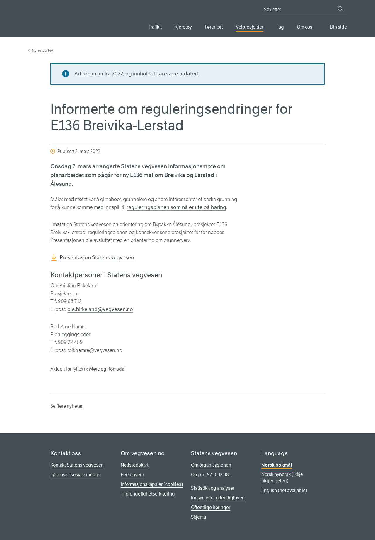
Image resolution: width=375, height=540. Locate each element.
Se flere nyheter (66, 406)
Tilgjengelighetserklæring (148, 494)
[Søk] (340, 8)
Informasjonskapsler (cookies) (152, 484)
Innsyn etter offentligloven (218, 498)
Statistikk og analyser (212, 488)
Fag (280, 27)
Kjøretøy (183, 27)
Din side (338, 27)
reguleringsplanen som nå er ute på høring (176, 207)
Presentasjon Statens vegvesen (97, 257)
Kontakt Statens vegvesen (77, 465)
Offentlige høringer (210, 507)
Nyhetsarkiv (42, 50)
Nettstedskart (135, 465)
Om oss (304, 27)
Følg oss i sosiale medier (75, 474)
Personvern (132, 474)
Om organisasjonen (211, 465)
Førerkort (214, 27)
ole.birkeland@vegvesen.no (100, 309)
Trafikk (155, 27)
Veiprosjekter (249, 27)
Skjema (198, 517)
